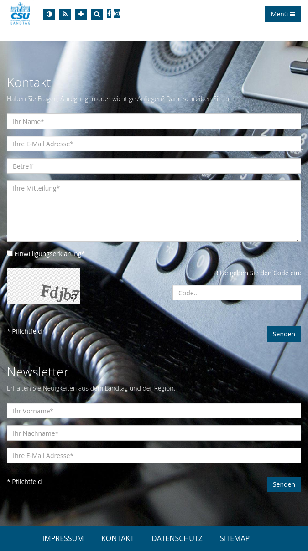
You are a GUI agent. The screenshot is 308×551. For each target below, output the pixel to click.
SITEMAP (235, 538)
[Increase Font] (81, 14)
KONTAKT (117, 538)
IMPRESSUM (63, 538)
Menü (283, 14)
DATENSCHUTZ (177, 538)
